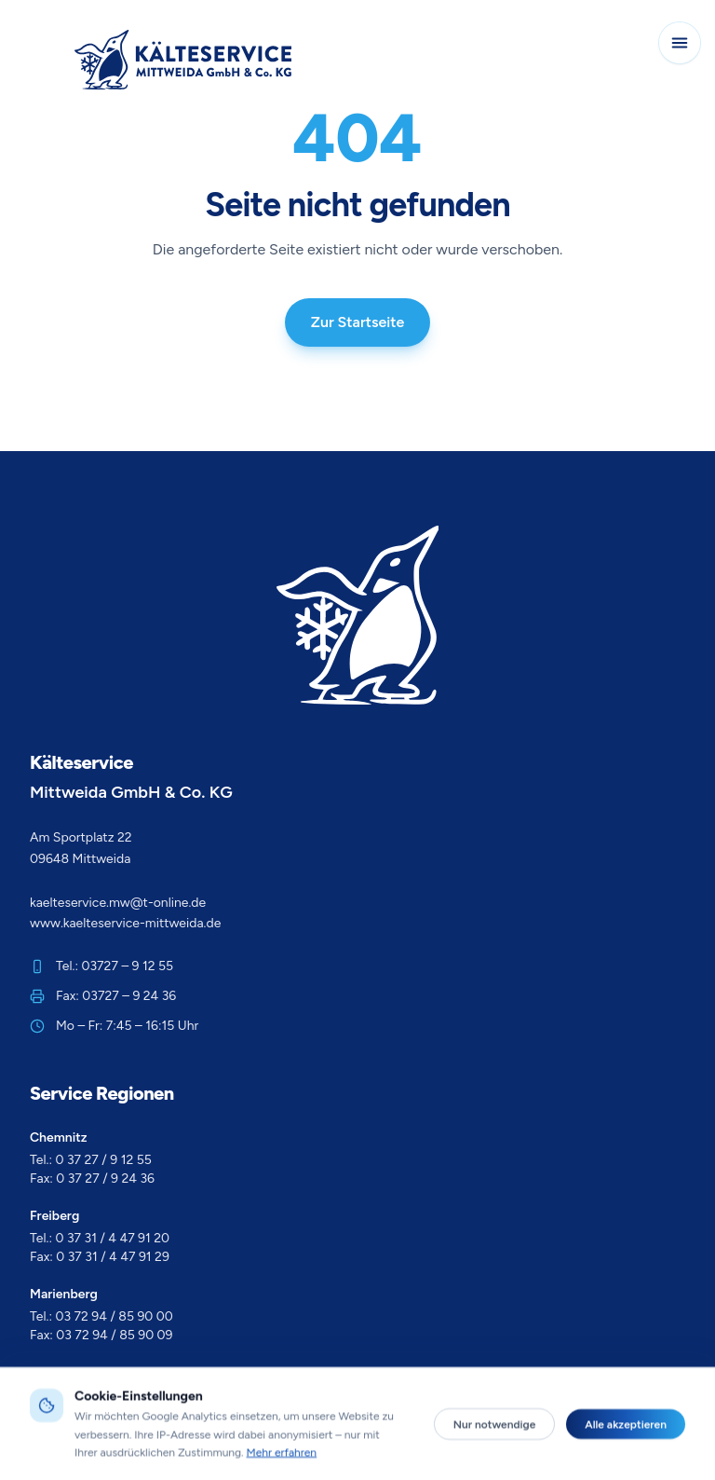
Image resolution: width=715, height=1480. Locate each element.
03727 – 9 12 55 (128, 966)
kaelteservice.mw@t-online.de (118, 903)
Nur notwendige (494, 1464)
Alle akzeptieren (626, 1464)
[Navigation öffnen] (679, 42)
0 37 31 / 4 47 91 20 (113, 1238)
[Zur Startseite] (182, 59)
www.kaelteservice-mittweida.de (125, 923)
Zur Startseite (358, 322)
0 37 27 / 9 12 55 (104, 1160)
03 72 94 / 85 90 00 (114, 1316)
